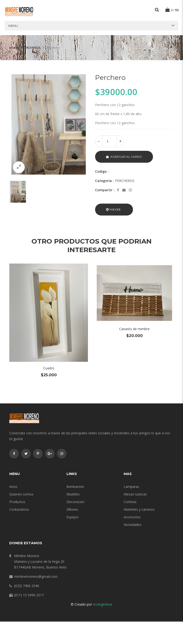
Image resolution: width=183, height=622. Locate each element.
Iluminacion (75, 487)
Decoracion (75, 502)
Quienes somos (21, 494)
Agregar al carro (124, 157)
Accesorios (132, 517)
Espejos (72, 517)
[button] (114, 210)
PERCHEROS (32, 48)
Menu (13, 26)
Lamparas (131, 487)
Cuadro (48, 368)
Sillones (72, 510)
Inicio (13, 48)
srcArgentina (102, 604)
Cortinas (130, 502)
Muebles (73, 494)
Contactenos (19, 510)
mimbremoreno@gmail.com (35, 577)
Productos (17, 502)
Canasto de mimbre (134, 329)
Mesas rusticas (135, 494)
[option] (48, 125)
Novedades (132, 525)
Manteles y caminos (139, 510)
